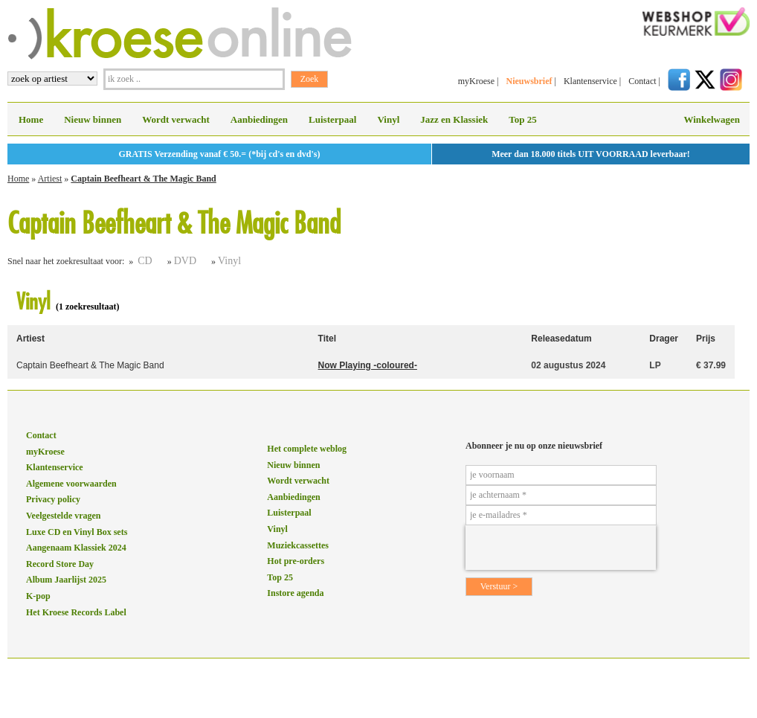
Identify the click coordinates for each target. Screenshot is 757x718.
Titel (327, 338)
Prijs (705, 338)
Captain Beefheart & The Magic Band (143, 178)
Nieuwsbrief (529, 81)
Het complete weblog (307, 448)
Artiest (50, 178)
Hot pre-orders (295, 561)
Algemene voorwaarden (71, 483)
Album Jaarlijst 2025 (66, 579)
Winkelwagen (711, 119)
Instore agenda (295, 593)
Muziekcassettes (298, 545)
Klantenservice (590, 81)
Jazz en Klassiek (454, 119)
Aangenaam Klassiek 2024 (76, 547)
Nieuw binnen (92, 119)
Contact (642, 81)
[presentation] (561, 547)
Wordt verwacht (176, 119)
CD (145, 260)
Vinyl (388, 119)
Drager (663, 338)
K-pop (38, 596)
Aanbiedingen (259, 119)
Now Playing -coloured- (367, 365)
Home (31, 119)
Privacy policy (53, 499)
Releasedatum (561, 338)
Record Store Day (60, 564)
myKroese (476, 81)
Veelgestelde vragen (63, 515)
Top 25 (522, 119)
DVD (185, 260)
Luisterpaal (332, 119)
